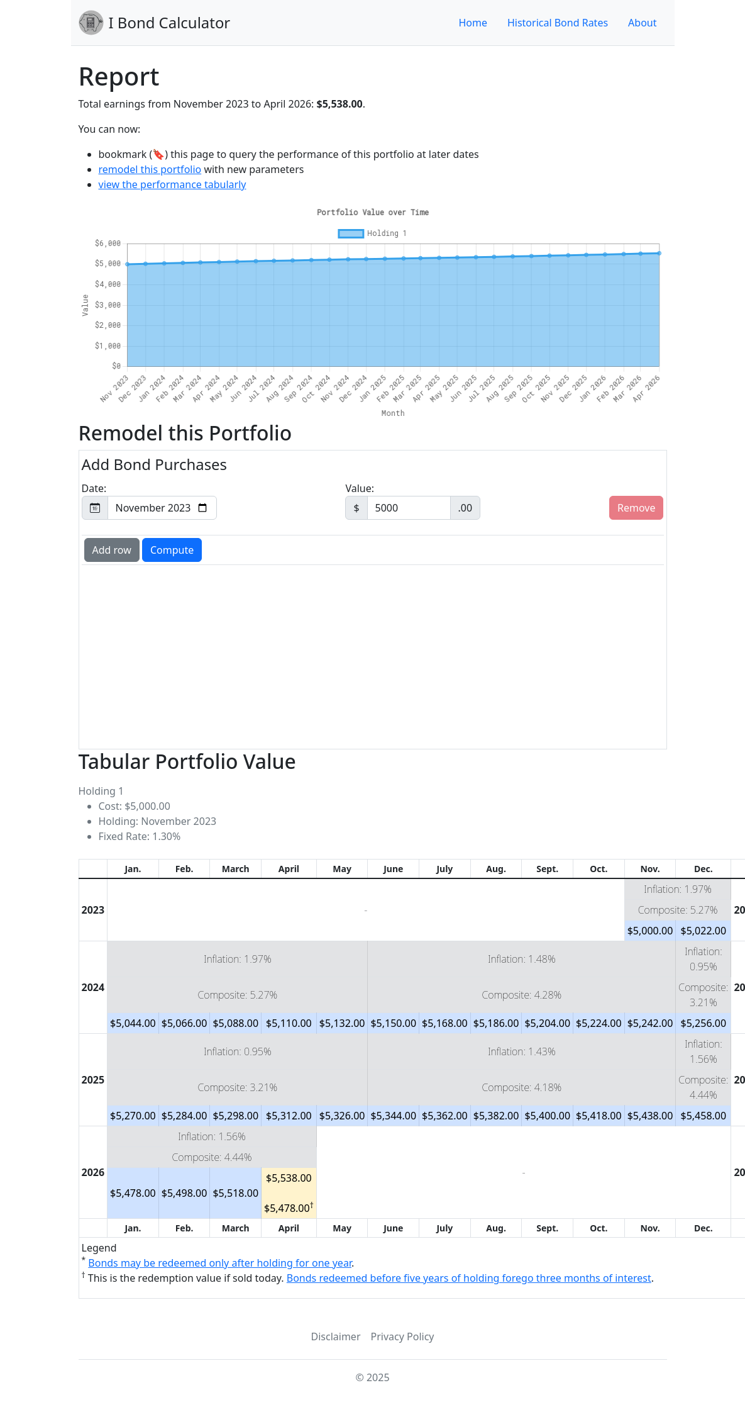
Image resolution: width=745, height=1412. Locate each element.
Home (472, 23)
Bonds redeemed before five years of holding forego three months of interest (469, 1278)
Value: (412, 500)
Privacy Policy (402, 1336)
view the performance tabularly (172, 184)
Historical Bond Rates (557, 23)
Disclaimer (336, 1336)
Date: (149, 500)
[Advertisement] (297, 656)
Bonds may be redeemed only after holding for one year (219, 1263)
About (642, 23)
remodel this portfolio (150, 169)
